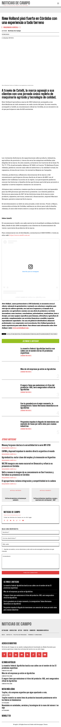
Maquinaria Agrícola (9, 448)
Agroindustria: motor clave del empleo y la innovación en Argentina (28, 457)
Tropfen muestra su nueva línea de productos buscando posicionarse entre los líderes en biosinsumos (29, 698)
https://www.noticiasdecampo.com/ (12, 515)
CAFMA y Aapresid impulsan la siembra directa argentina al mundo (28, 451)
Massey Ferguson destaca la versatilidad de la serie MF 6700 (26, 445)
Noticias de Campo (14, 31)
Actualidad (5, 702)
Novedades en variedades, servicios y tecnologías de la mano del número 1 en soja (30, 706)
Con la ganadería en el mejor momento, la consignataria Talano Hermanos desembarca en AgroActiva (39, 405)
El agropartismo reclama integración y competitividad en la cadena (29, 481)
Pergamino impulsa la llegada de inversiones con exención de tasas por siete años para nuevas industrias (39, 424)
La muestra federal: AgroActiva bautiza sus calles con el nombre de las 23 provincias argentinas (37, 350)
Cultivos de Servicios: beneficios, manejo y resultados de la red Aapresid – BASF (45, 499)
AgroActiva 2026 (26, 355)
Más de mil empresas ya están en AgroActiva (38, 369)
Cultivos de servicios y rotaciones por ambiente (15, 499)
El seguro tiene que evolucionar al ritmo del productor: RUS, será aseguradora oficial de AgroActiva (37, 387)
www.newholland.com (20, 328)
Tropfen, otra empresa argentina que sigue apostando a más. (24, 692)
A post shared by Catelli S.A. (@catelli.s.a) (30, 297)
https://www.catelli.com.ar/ (19, 235)
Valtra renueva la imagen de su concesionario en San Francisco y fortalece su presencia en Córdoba (28, 473)
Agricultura (6, 695)
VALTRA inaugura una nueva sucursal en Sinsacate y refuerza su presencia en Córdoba (27, 464)
